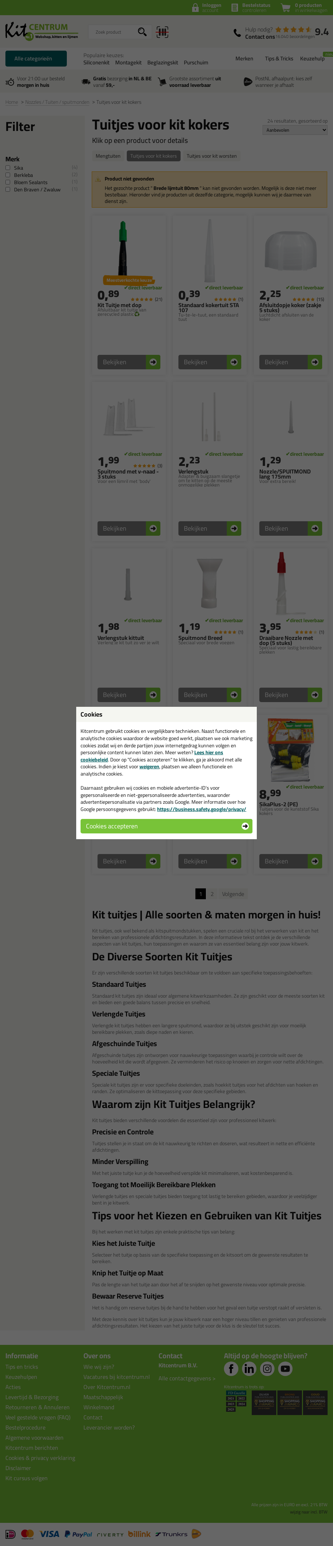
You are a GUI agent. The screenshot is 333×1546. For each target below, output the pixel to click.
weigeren (149, 766)
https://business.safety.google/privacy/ (201, 809)
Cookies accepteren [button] (112, 826)
